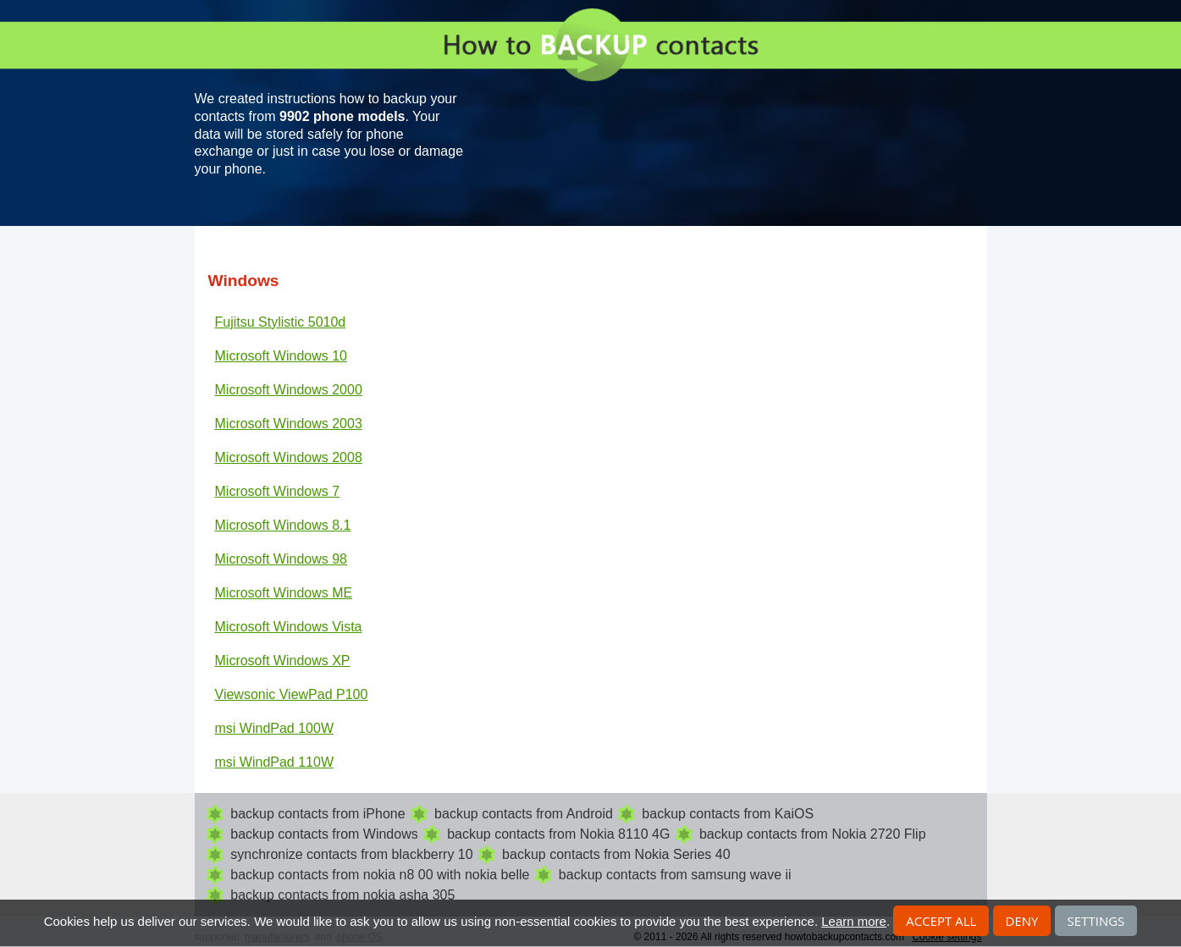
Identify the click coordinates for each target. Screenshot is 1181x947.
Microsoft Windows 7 (277, 491)
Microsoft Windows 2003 (288, 423)
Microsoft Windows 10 (281, 356)
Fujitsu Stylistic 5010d (280, 322)
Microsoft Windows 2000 (288, 390)
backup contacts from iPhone (317, 814)
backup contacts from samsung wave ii (675, 874)
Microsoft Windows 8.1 (283, 525)
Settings (1096, 920)
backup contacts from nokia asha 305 (342, 895)
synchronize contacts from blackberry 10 (351, 854)
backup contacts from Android (523, 814)
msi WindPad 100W (274, 728)
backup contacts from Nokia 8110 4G (558, 834)
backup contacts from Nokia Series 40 (616, 854)
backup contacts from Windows (323, 834)
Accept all (941, 920)
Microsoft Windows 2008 (288, 457)
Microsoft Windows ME (284, 593)
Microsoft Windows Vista (288, 626)
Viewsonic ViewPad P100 (291, 694)
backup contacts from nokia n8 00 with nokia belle (379, 874)
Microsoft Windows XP (282, 660)
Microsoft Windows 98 (281, 559)
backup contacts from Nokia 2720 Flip (812, 834)
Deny (1022, 920)
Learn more (853, 921)
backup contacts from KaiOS (728, 814)
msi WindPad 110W (274, 762)
